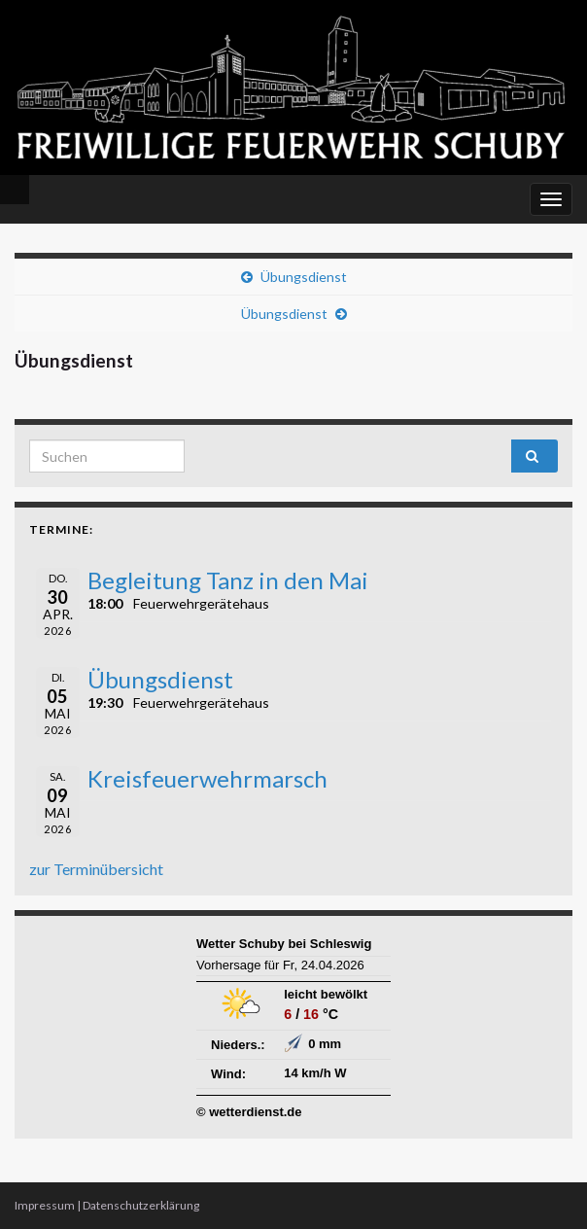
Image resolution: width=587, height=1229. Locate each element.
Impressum (45, 1205)
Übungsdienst (303, 276)
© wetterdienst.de (249, 1112)
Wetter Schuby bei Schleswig (283, 943)
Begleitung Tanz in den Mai (227, 580)
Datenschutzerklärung (141, 1205)
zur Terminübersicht (96, 869)
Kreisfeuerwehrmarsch (207, 778)
